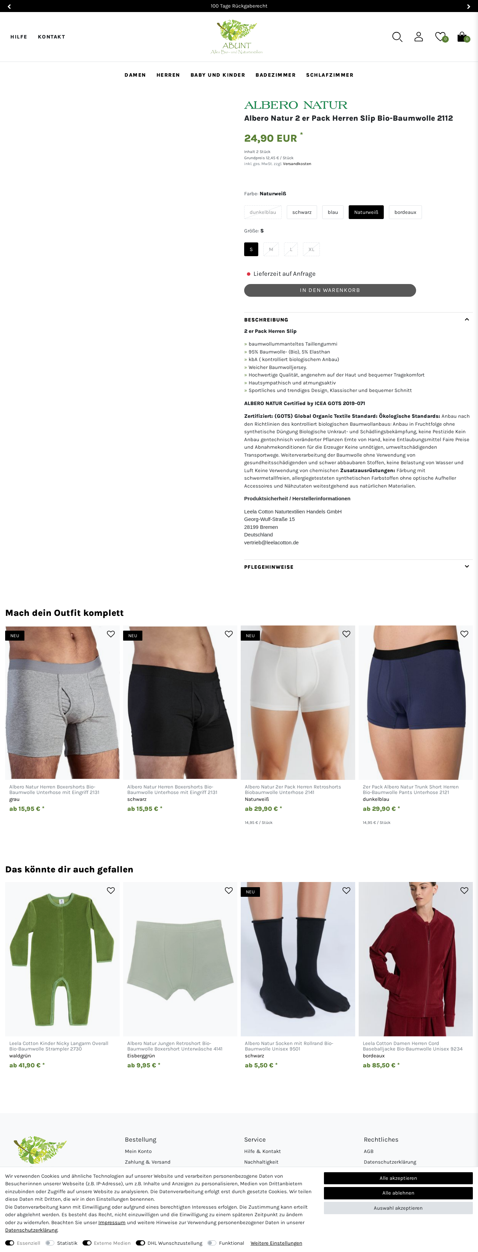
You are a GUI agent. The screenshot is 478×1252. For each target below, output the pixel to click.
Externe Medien (112, 1243)
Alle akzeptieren (398, 1178)
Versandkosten (296, 163)
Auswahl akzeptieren (398, 1208)
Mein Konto (138, 1151)
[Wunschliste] (440, 36)
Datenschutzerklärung (390, 1162)
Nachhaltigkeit (261, 1162)
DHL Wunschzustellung (175, 1243)
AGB (368, 1151)
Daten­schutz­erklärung (31, 1230)
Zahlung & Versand (148, 1162)
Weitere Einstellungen (276, 1243)
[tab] (358, 435)
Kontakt (51, 37)
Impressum (112, 1222)
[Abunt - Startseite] (236, 37)
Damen (135, 75)
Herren (168, 75)
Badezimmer (276, 75)
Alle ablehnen (398, 1193)
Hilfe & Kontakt (262, 1151)
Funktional (231, 1243)
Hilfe (19, 37)
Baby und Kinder (218, 75)
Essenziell (28, 1243)
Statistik (67, 1243)
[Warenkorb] (462, 36)
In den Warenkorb (330, 290)
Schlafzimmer (330, 75)
